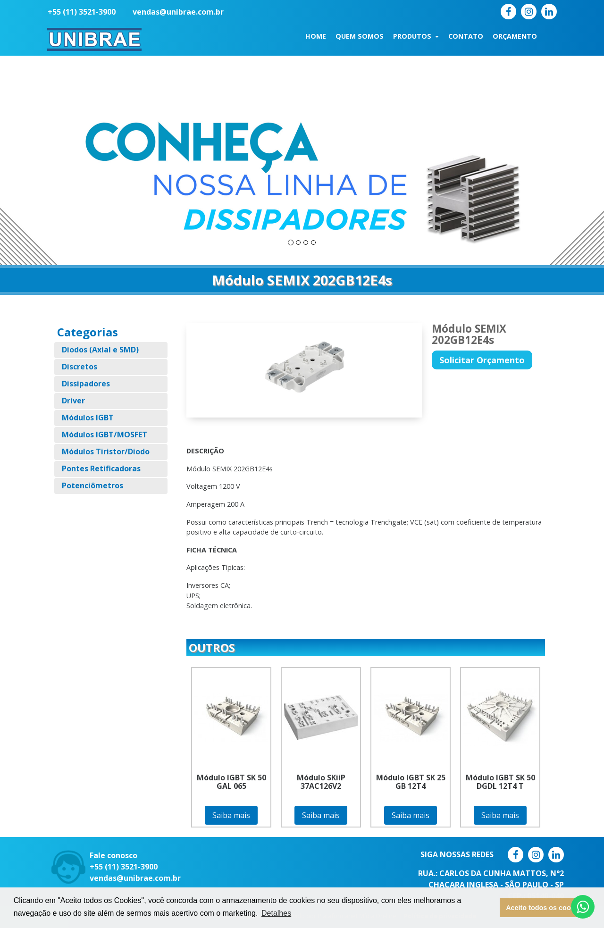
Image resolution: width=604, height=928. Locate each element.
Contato (465, 36)
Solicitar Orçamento (482, 360)
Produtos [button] (413, 36)
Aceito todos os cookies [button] (545, 907)
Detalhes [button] (276, 913)
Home (315, 36)
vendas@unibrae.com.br (178, 12)
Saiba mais (231, 815)
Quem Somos (360, 36)
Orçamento (515, 36)
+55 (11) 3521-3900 (82, 12)
